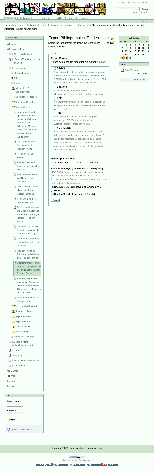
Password (12, 410)
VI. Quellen (17, 355)
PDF (59, 98)
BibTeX (61, 68)
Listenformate (18, 365)
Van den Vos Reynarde (26, 306)
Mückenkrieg (21, 332)
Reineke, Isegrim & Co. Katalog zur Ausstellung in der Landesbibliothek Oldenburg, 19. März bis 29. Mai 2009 (29, 285)
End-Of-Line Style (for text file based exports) (77, 168)
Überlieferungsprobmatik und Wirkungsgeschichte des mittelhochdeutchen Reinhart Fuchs (29, 268)
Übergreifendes (21, 73)
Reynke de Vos (22, 321)
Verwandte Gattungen (24, 336)
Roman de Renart (24, 102)
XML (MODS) (64, 128)
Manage (46, 18)
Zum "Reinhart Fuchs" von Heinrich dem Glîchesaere (28, 178)
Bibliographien (27, 18)
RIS (59, 113)
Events (84, 18)
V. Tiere (15, 350)
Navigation (12, 37)
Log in (144, 21)
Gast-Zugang (134, 72)
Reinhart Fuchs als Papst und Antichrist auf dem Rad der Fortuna (28, 254)
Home (10, 18)
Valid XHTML (77, 464)
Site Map (121, 2)
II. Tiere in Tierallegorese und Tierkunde (26, 61)
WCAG (60, 464)
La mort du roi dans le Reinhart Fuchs (27, 299)
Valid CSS (94, 464)
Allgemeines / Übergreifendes (22, 90)
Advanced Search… (140, 12)
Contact (145, 2)
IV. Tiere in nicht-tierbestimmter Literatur (23, 344)
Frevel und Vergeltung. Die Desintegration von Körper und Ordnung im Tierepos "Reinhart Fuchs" (28, 214)
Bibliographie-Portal (55, 9)
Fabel (16, 78)
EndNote (62, 86)
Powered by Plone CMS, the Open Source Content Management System (77, 457)
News (71, 18)
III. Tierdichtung (52, 25)
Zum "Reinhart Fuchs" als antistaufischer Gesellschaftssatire (28, 190)
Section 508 (44, 464)
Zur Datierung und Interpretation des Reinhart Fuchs (26, 145)
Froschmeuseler (23, 326)
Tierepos (67, 25)
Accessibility (133, 2)
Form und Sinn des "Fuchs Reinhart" (26, 201)
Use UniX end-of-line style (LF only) (74, 194)
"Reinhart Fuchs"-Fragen (25, 156)
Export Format (59, 58)
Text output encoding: (64, 158)
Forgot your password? (20, 429)
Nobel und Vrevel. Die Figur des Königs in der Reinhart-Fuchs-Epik (28, 230)
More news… (140, 80)
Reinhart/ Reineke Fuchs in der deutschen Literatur (28, 166)
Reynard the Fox (23, 316)
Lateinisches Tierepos (26, 97)
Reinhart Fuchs (81, 25)
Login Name (13, 401)
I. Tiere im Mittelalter (22, 54)
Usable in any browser (110, 464)
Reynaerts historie (24, 311)
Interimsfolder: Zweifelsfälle (25, 360)
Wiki (59, 18)
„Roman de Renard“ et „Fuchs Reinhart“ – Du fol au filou (28, 242)
